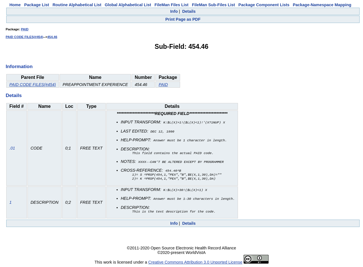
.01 (12, 148)
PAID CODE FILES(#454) (24, 37)
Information (19, 66)
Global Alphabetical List (128, 5)
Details (188, 11)
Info (174, 11)
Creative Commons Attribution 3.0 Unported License (195, 262)
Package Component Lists (264, 5)
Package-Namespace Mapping (322, 5)
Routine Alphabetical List (76, 5)
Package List (36, 5)
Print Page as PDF (183, 19)
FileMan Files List (172, 5)
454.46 (52, 37)
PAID (25, 29)
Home (15, 5)
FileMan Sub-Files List (213, 5)
